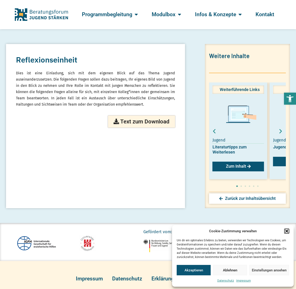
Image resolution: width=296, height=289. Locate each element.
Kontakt (265, 14)
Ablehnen (230, 270)
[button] (290, 99)
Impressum (243, 280)
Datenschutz (225, 280)
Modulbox (166, 14)
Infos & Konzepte (218, 14)
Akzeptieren (194, 270)
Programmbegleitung (110, 14)
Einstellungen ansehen (269, 270)
